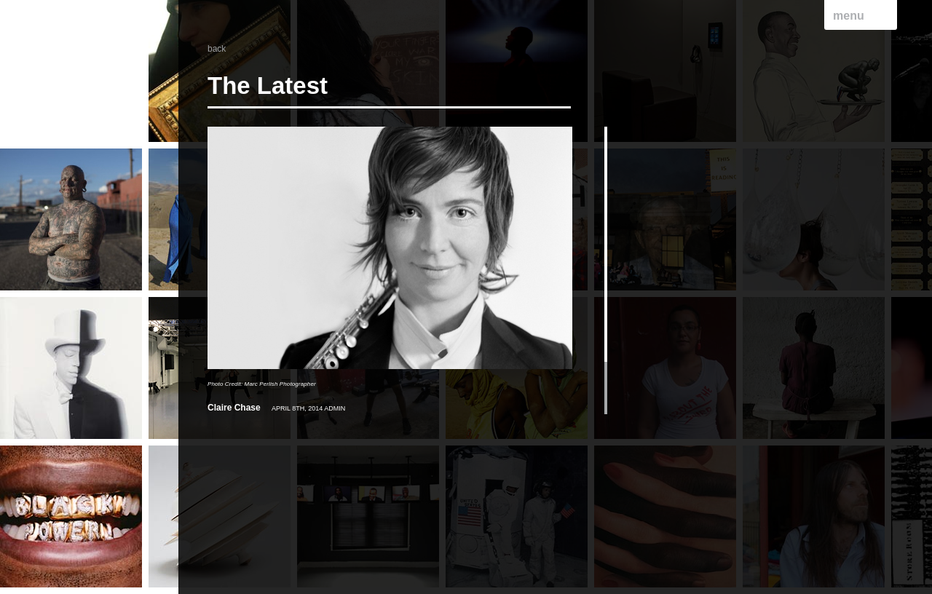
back (217, 49)
